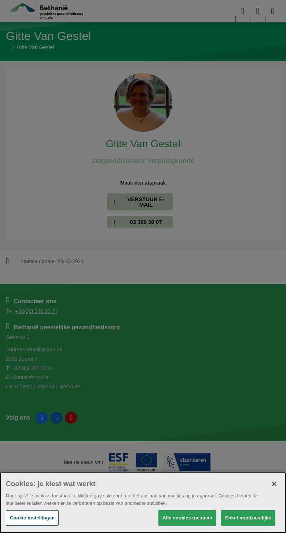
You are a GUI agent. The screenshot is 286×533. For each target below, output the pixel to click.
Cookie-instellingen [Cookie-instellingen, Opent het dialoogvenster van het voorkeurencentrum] (32, 518)
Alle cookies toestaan (187, 518)
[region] (143, 502)
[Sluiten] (274, 484)
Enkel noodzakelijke (248, 518)
